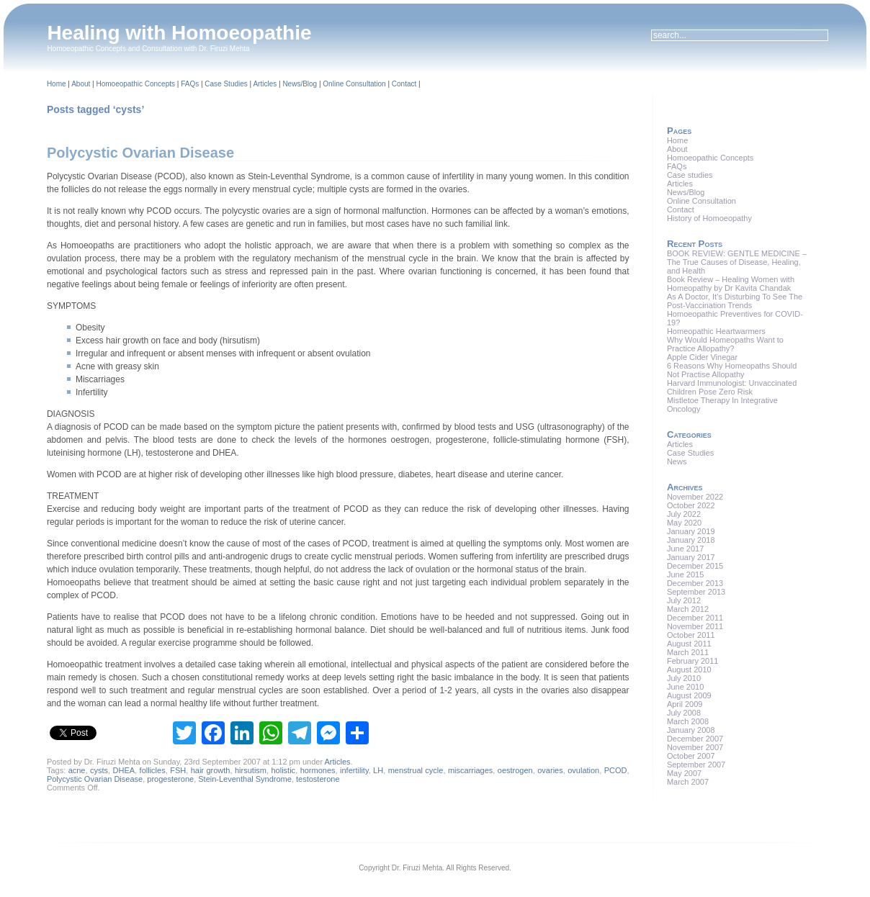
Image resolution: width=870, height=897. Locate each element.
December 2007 (695, 738)
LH (378, 770)
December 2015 (695, 566)
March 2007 (688, 781)
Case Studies (226, 84)
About (80, 84)
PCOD (615, 770)
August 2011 (689, 643)
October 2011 (691, 635)
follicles (153, 770)
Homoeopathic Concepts (135, 84)
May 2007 (684, 773)
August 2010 (689, 669)
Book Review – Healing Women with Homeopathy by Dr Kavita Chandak (730, 283)
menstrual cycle (416, 770)
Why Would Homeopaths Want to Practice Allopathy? (725, 344)
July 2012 (684, 600)
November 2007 (695, 747)
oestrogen (515, 770)
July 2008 (684, 712)
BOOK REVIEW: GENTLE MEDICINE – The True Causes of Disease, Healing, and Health (737, 262)
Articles (265, 84)
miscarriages (470, 770)
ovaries (549, 770)
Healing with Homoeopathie (179, 33)
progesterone (170, 779)
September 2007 (696, 764)
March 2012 (688, 609)
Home (56, 84)
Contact (404, 84)
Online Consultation (354, 84)
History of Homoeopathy (709, 218)
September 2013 (696, 591)
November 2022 (695, 496)
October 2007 (691, 756)
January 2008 (691, 730)
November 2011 (695, 626)
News (677, 461)
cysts (99, 770)
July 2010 (684, 678)
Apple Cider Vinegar (702, 357)
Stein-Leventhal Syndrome (245, 779)
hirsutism (250, 770)
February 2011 (693, 661)
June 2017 (685, 548)
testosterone (318, 779)
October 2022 (691, 505)
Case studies (690, 175)
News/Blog (299, 84)
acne (77, 770)
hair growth (210, 770)
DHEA (124, 770)
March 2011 (688, 652)
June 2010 (685, 686)
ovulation (583, 770)
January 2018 (691, 540)
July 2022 (684, 514)
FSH (178, 770)
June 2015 (685, 574)
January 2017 (691, 557)
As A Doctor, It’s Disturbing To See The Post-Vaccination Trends (734, 301)
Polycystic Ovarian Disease (140, 153)
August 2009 (689, 695)
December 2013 (695, 583)
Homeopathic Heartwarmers (716, 331)
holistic (284, 770)
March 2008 (688, 721)
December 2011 (695, 617)
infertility (354, 770)
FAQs (190, 84)
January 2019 (691, 531)
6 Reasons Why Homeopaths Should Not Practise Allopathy (732, 370)
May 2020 (684, 522)
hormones (318, 770)
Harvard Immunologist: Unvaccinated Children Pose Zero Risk (732, 387)
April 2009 (685, 704)
